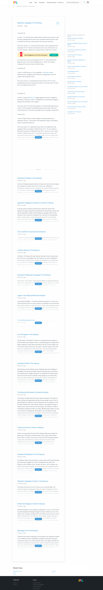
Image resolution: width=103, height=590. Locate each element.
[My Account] (88, 2)
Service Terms (36, 582)
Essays (31, 2)
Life (52, 564)
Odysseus (32, 89)
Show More (38, 129)
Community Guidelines (38, 576)
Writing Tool (42, 2)
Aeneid (14, 564)
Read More (38, 183)
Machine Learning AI (51, 2)
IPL (14, 6)
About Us (15, 575)
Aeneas (14, 566)
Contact (15, 576)
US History (60, 2)
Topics (36, 2)
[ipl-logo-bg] (16, 2)
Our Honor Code (37, 578)
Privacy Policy (36, 580)
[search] (84, 2)
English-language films (17, 563)
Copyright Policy (37, 575)
